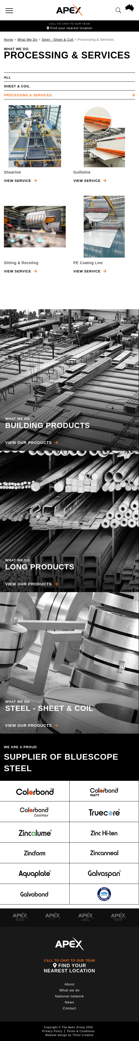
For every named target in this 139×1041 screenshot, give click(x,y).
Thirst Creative (83, 1035)
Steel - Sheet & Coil (58, 39)
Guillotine (82, 172)
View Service (20, 181)
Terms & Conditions (81, 1031)
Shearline (12, 172)
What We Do (27, 39)
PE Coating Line (88, 263)
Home (8, 39)
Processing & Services (28, 95)
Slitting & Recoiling (21, 263)
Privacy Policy (52, 1031)
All (7, 77)
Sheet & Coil (17, 86)
